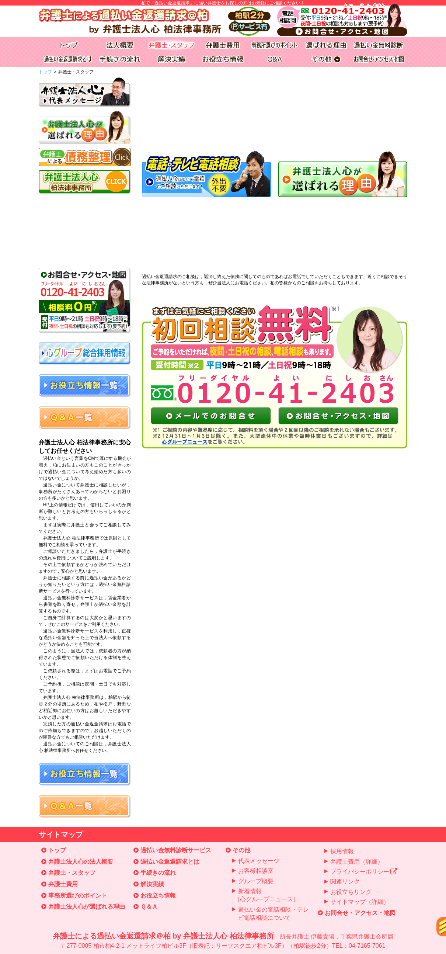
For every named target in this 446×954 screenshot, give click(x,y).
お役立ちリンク (351, 892)
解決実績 (152, 884)
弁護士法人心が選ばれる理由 (86, 906)
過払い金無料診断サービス (175, 850)
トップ (45, 71)
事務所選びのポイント (77, 895)
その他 (241, 850)
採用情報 (342, 851)
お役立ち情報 (158, 895)
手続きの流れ (158, 873)
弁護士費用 (63, 884)
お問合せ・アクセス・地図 (360, 913)
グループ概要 (255, 881)
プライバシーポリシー (364, 871)
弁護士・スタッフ (71, 873)
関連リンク (345, 881)
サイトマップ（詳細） (359, 902)
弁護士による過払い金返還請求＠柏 (223, 941)
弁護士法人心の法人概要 (80, 861)
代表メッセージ (258, 861)
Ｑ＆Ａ (149, 906)
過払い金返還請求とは (169, 861)
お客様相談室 (255, 871)
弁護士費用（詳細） (356, 861)
